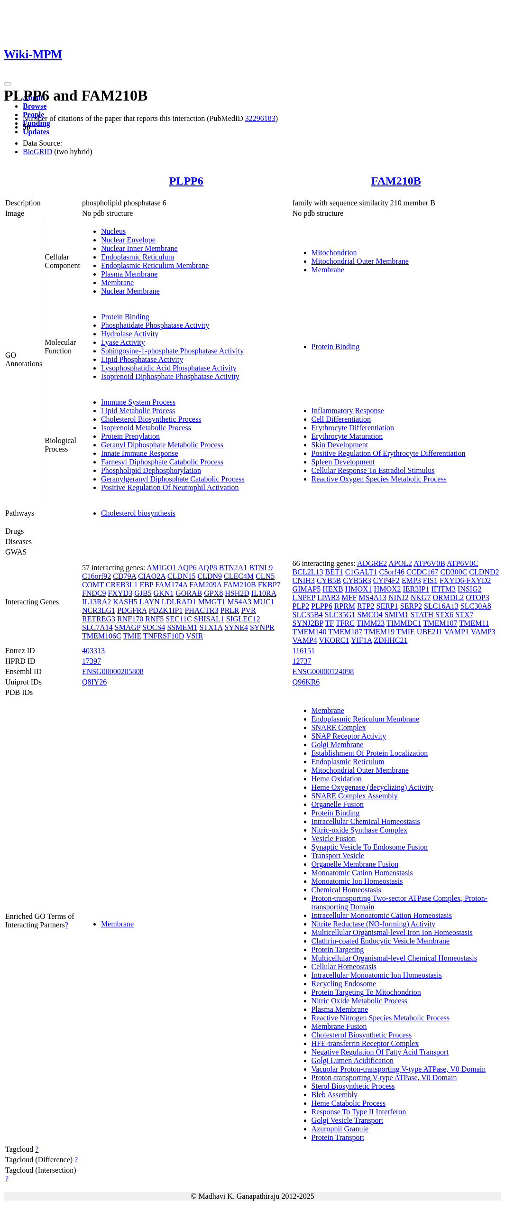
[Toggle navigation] (7, 84)
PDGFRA (132, 610)
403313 (93, 651)
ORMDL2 (448, 597)
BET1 (334, 572)
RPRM (344, 606)
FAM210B (396, 181)
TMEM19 (379, 632)
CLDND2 (484, 572)
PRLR (229, 610)
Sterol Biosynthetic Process (353, 1086)
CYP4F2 (386, 580)
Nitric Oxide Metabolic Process (359, 1001)
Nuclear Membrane (130, 291)
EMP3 (411, 580)
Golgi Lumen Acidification (353, 1060)
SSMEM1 (182, 627)
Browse (34, 106)
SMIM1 (397, 615)
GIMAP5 (307, 589)
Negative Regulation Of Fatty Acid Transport (380, 1052)
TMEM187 (345, 632)
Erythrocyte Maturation (347, 436)
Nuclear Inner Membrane (139, 248)
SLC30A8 (475, 606)
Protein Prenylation (130, 436)
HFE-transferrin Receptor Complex (365, 1043)
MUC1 (263, 602)
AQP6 (187, 568)
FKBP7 (269, 585)
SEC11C (178, 619)
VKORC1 (334, 640)
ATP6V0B (429, 563)
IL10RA (263, 593)
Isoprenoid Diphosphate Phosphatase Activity (170, 376)
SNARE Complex (339, 727)
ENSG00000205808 (113, 671)
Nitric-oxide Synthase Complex (360, 830)
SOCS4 (153, 627)
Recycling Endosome (344, 984)
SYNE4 (236, 627)
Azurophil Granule (340, 1129)
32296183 (260, 118)
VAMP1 (456, 632)
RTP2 (365, 606)
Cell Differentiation (341, 419)
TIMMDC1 (404, 623)
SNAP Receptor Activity (349, 736)
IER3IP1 (416, 589)
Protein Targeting (338, 949)
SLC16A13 (441, 606)
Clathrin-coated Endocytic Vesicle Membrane (381, 941)
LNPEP (304, 597)
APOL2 (400, 563)
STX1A (210, 627)
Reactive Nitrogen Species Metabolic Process (381, 1018)
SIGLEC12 (243, 619)
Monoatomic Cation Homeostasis (362, 873)
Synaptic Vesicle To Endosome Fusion (370, 847)
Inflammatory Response (348, 411)
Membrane (117, 282)
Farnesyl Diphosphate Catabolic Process (162, 462)
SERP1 (387, 606)
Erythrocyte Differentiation (353, 428)
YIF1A (361, 640)
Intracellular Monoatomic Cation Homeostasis (382, 915)
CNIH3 (304, 580)
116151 (304, 651)
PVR (248, 610)
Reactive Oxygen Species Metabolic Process (379, 479)
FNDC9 (94, 593)
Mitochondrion (334, 253)
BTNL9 (261, 568)
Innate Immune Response (139, 453)
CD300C (453, 572)
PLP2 (301, 606)
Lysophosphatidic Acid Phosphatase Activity (169, 368)
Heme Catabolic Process (349, 1103)
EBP (146, 585)
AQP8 (207, 568)
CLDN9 (209, 576)
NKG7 (421, 597)
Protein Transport (338, 1137)
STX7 (464, 615)
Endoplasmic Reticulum (137, 257)
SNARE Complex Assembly (355, 796)
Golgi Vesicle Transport (348, 1120)
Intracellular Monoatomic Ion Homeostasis (377, 975)
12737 (302, 661)
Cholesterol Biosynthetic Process (151, 419)
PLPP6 (186, 181)
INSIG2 (470, 589)
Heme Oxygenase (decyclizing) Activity (372, 787)
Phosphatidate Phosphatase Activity (155, 325)
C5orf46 (391, 572)
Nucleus (113, 231)
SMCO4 (370, 615)
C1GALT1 (361, 572)
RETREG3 (98, 619)
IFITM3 (443, 589)
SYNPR (262, 627)
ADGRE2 (372, 563)
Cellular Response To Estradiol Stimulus (373, 470)
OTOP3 (477, 597)
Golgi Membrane (338, 744)
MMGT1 (212, 602)
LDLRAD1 (179, 602)
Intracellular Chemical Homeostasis (366, 821)
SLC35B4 (308, 615)
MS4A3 (239, 602)
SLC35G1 (340, 615)
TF (329, 623)
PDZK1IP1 (165, 610)
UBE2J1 (429, 632)
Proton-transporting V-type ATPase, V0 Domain (384, 1078)
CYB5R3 (357, 580)
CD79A (124, 576)
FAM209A (205, 585)
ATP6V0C (462, 563)
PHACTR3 (201, 610)
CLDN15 (181, 576)
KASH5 (125, 602)
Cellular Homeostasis (344, 967)
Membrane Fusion (339, 1026)
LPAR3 (328, 597)
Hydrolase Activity (129, 334)
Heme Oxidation (337, 779)
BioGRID (37, 152)
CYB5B (329, 580)
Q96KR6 (306, 682)
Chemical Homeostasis (346, 890)
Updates (36, 132)
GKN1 (164, 593)
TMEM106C (101, 636)
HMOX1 (358, 589)
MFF (349, 597)
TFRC (345, 623)
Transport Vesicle (338, 856)
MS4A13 (372, 597)
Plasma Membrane (129, 274)
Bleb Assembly (335, 1095)
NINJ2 (398, 597)
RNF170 (130, 619)
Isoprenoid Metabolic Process (146, 428)
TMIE (132, 636)
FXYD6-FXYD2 (465, 580)
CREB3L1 (122, 585)
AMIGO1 (161, 568)
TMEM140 (310, 632)
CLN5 (265, 576)
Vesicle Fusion (334, 838)
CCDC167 (422, 572)
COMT (93, 585)
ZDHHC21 (390, 640)
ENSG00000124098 (323, 671)
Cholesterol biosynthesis (138, 513)
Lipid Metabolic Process (138, 411)
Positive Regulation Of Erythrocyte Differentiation (389, 453)
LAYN (149, 602)
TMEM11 (474, 623)
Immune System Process (138, 402)
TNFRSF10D (163, 636)
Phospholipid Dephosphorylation (151, 470)
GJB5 (142, 593)
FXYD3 (120, 593)
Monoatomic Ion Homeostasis (357, 881)
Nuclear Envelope (128, 240)
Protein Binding (125, 317)
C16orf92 (96, 576)
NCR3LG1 (98, 610)
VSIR (194, 636)
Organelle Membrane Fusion (355, 864)
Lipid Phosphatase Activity (142, 359)
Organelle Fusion (338, 804)
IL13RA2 (96, 602)
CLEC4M (239, 576)
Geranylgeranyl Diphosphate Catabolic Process (173, 479)
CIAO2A (151, 576)
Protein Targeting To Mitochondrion (366, 992)
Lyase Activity (123, 342)
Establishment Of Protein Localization (370, 753)
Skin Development (340, 445)
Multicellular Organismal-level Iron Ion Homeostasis (392, 932)
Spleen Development (343, 462)
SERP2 (411, 606)
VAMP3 (483, 632)
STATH (422, 615)
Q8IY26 (94, 682)
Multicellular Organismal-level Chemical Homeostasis (394, 958)
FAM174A (171, 585)
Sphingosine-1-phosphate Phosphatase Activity (172, 351)
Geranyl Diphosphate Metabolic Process (162, 445)
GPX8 (213, 593)
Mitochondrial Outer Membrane (360, 261)
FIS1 (430, 580)
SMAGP (128, 627)
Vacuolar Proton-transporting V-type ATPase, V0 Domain (399, 1069)
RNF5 (154, 619)
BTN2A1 (233, 568)
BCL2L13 (308, 572)
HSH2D (237, 593)
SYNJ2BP (308, 623)
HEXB (332, 589)
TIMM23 (371, 623)
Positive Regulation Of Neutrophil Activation (170, 487)
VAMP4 (305, 640)
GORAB (188, 593)
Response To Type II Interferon (359, 1112)
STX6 (444, 615)
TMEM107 (440, 623)
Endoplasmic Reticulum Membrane (155, 265)
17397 (91, 661)
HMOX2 (387, 589)
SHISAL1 (209, 619)
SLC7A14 (97, 627)
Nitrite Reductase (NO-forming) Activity (374, 924)
